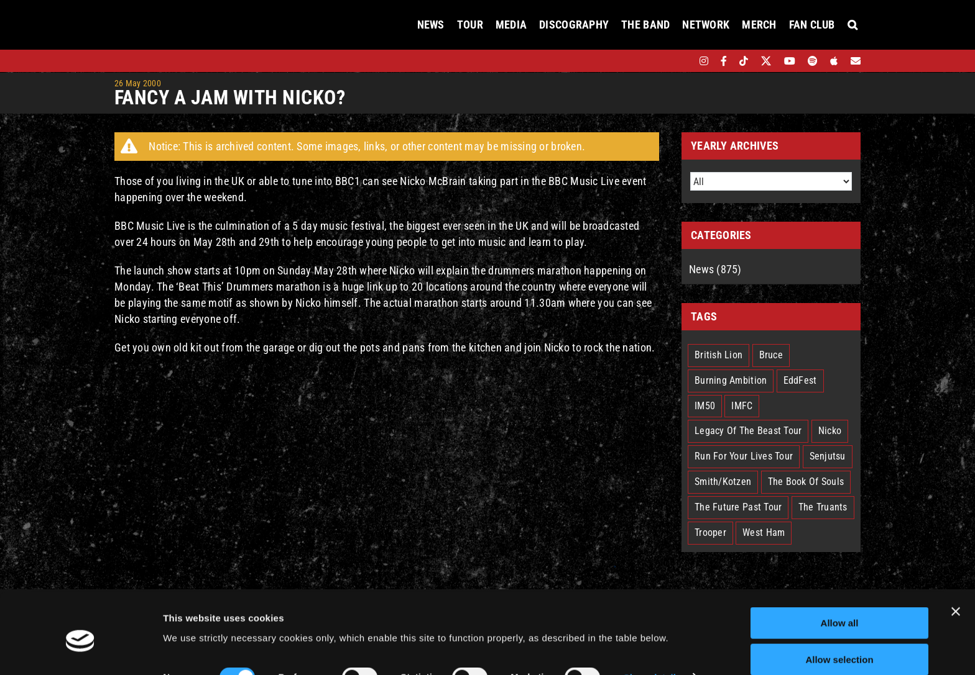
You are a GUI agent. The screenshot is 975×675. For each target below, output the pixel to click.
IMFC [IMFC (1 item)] (741, 406)
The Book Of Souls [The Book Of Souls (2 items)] (806, 481)
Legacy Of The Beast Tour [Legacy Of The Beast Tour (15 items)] (748, 431)
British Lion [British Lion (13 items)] (718, 355)
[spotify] (813, 61)
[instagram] (704, 61)
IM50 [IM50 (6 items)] (705, 406)
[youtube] (789, 61)
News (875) (715, 269)
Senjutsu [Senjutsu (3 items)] (828, 456)
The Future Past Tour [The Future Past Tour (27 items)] (738, 507)
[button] (852, 25)
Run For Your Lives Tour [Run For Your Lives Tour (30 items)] (744, 456)
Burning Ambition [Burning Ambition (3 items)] (731, 380)
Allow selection (839, 608)
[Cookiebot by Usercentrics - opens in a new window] (80, 650)
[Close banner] (955, 560)
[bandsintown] (682, 61)
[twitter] (766, 61)
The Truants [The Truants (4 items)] (823, 507)
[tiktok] (743, 61)
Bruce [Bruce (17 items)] (771, 355)
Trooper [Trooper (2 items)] (710, 532)
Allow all (840, 571)
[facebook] (724, 61)
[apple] (834, 61)
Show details (653, 626)
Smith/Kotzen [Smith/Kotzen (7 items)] (723, 481)
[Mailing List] (856, 61)
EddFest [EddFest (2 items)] (800, 380)
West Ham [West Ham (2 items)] (763, 532)
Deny (839, 644)
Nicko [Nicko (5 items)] (829, 431)
